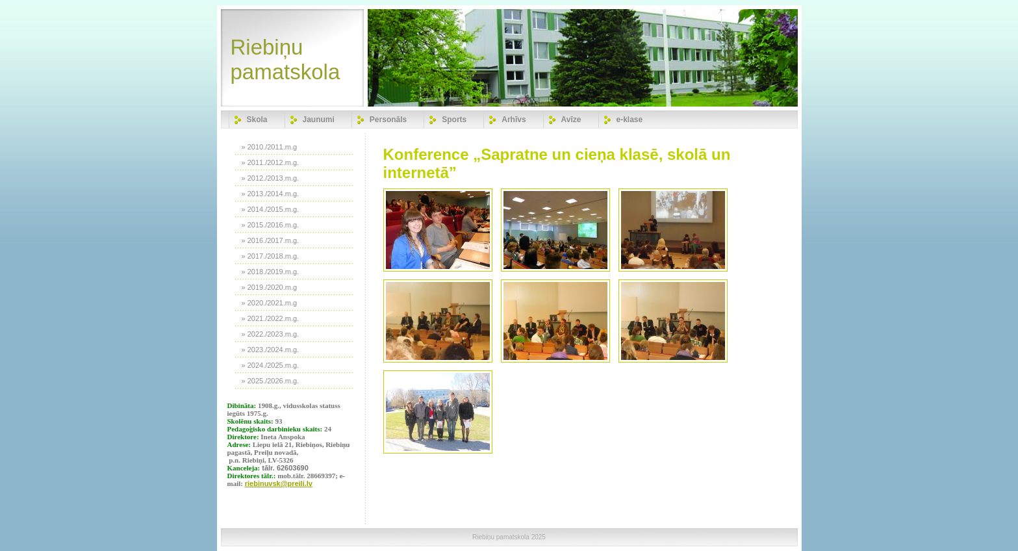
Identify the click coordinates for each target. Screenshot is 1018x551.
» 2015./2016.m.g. (270, 225)
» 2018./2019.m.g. (270, 272)
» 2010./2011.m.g (270, 147)
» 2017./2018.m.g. (270, 256)
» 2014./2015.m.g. (270, 209)
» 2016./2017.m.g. (270, 240)
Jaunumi (319, 119)
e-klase (630, 119)
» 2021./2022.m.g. (270, 318)
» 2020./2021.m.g (270, 303)
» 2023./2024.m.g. (270, 349)
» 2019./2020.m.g (270, 287)
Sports (454, 119)
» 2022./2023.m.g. (270, 334)
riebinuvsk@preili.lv (278, 483)
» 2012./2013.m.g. (270, 178)
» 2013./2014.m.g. (270, 194)
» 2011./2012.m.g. (270, 162)
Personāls (388, 119)
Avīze (571, 119)
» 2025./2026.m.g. (270, 381)
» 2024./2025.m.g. (270, 365)
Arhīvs (514, 119)
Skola (257, 119)
